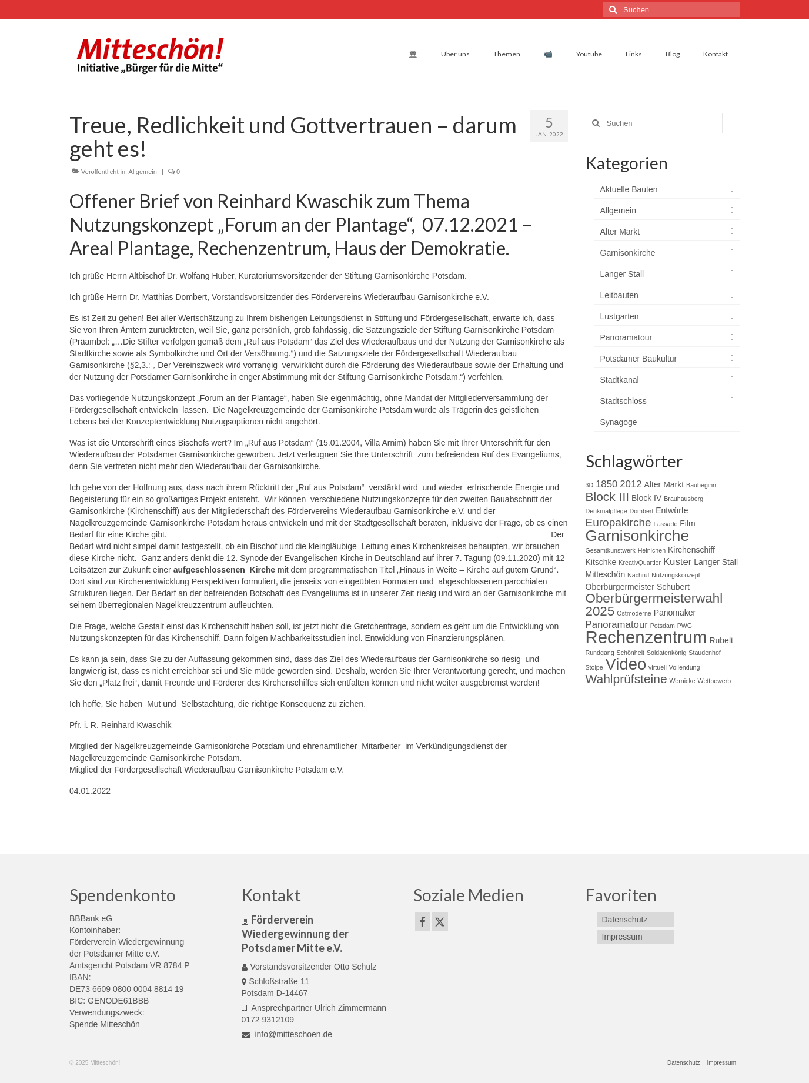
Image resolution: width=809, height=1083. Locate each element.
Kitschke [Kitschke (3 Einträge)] (601, 562)
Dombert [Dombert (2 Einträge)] (641, 510)
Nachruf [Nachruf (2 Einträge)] (638, 575)
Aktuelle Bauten (629, 189)
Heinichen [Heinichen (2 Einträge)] (652, 550)
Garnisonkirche (628, 253)
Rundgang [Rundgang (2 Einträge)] (600, 652)
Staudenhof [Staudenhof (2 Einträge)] (704, 652)
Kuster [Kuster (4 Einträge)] (677, 561)
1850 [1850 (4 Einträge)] (606, 484)
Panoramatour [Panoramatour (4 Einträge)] (617, 624)
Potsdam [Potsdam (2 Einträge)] (662, 625)
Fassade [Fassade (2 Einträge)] (665, 523)
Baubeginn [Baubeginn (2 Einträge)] (701, 485)
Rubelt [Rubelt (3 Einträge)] (721, 640)
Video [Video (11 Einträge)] (626, 664)
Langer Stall (622, 274)
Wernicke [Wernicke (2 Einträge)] (682, 680)
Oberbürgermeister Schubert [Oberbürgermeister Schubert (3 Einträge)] (638, 586)
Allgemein (143, 171)
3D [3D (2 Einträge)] (590, 485)
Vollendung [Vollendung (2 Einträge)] (684, 667)
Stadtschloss (623, 401)
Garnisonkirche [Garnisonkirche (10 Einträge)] (638, 535)
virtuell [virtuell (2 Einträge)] (657, 667)
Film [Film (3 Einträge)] (687, 523)
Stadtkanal (619, 380)
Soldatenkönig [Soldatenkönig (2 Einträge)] (667, 652)
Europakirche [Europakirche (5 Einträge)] (618, 522)
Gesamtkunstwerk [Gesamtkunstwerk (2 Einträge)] (611, 550)
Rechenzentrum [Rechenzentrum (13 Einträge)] (646, 637)
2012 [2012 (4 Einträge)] (630, 484)
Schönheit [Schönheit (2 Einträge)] (630, 652)
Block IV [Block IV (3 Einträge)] (646, 498)
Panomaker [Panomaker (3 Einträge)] (675, 612)
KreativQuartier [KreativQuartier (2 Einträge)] (640, 562)
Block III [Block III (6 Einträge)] (608, 496)
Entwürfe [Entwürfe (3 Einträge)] (672, 510)
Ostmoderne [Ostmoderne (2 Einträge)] (634, 613)
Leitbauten (619, 295)
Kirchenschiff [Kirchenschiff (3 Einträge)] (691, 549)
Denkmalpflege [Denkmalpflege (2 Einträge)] (606, 510)
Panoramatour (626, 337)
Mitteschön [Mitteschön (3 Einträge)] (606, 574)
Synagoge (618, 422)
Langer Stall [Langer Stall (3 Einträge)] (716, 562)
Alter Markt (620, 231)
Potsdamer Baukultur (638, 358)
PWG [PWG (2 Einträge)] (684, 625)
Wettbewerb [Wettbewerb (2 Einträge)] (714, 680)
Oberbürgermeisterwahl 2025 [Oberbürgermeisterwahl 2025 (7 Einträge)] (654, 605)
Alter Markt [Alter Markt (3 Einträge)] (664, 484)
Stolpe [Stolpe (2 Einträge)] (594, 667)
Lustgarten (619, 316)
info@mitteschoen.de (287, 1034)
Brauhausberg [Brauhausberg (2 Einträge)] (683, 498)
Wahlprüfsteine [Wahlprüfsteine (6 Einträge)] (626, 679)
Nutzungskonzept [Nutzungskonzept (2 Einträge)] (675, 575)
